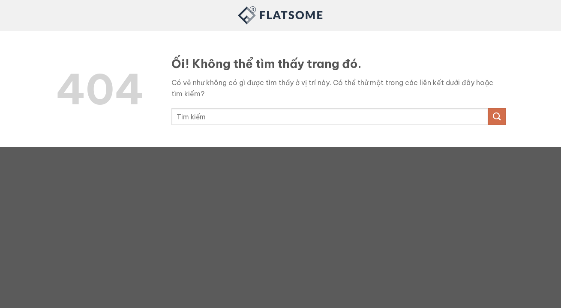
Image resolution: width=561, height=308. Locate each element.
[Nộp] (496, 116)
